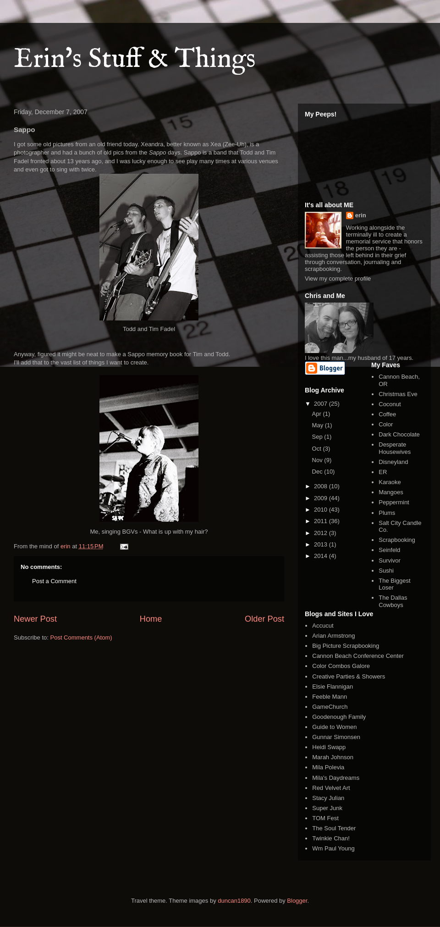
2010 (321, 509)
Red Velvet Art (331, 787)
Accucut (322, 625)
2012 (321, 533)
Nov (318, 460)
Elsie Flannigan (332, 686)
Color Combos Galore (341, 665)
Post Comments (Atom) (81, 637)
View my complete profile (338, 278)
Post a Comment (54, 581)
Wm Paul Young (333, 848)
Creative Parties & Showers (348, 676)
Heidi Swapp (329, 747)
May (318, 425)
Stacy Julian (328, 798)
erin (360, 215)
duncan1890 (234, 900)
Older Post (264, 619)
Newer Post (35, 619)
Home (151, 619)
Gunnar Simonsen (336, 737)
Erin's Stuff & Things (135, 59)
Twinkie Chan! (331, 838)
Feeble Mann (329, 696)
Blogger (297, 900)
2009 (321, 498)
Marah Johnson (332, 757)
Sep (318, 436)
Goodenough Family (339, 716)
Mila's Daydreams (335, 777)
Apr (317, 413)
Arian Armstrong (333, 635)
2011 (321, 521)
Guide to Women (334, 726)
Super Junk (327, 808)
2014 (321, 555)
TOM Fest (325, 818)
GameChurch (329, 706)
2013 (321, 544)
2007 (321, 403)
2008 (321, 486)
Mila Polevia (328, 767)
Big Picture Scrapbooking (345, 645)
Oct (317, 448)
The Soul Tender (334, 828)
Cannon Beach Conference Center (357, 655)
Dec (318, 471)
